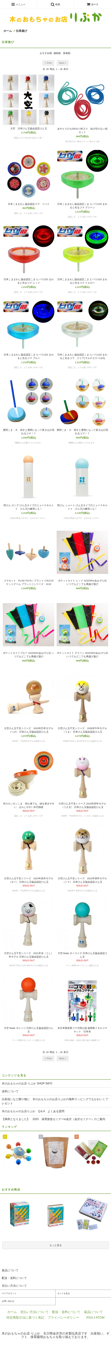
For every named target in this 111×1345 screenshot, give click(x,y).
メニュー (18, 4)
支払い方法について (34, 1312)
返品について (93, 1312)
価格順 (57, 53)
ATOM (99, 1317)
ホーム (7, 30)
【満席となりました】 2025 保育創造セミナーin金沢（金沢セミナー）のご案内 (53, 1119)
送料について (10, 1091)
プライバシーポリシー (63, 1317)
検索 (55, 4)
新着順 (66, 53)
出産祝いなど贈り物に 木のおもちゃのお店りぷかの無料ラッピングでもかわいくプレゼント (55, 1101)
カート (92, 4)
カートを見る (63, 1293)
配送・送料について (66, 1312)
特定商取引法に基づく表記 (25, 1317)
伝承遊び (21, 30)
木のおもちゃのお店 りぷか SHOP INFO (27, 1083)
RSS (89, 1317)
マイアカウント (9, 1293)
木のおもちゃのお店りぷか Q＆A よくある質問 (33, 1111)
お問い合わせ (8, 1301)
